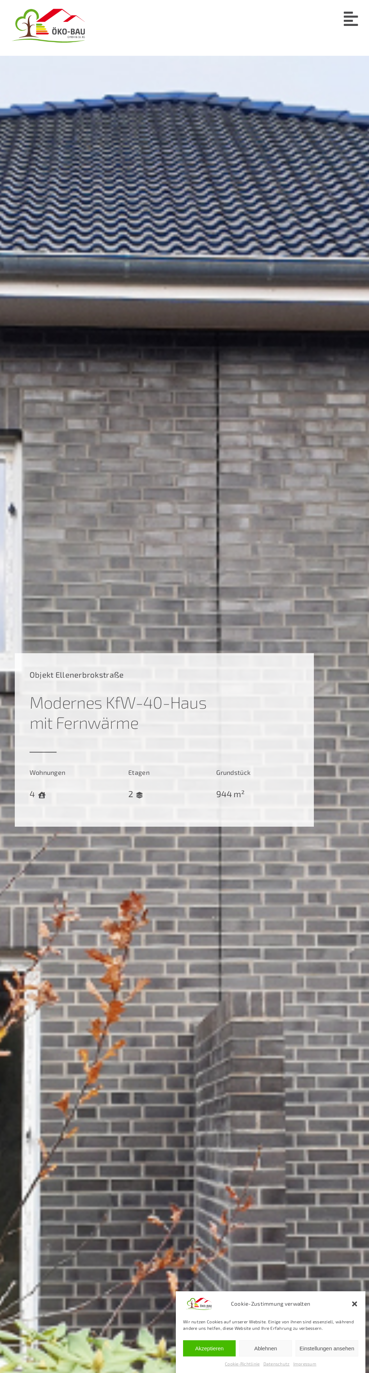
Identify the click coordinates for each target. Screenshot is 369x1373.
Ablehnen (265, 1349)
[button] (354, 1304)
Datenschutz (276, 1364)
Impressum (304, 1364)
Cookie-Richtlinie (242, 1364)
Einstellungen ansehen (326, 1349)
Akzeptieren (209, 1349)
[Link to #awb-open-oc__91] (351, 19)
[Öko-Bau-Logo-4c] (48, 9)
